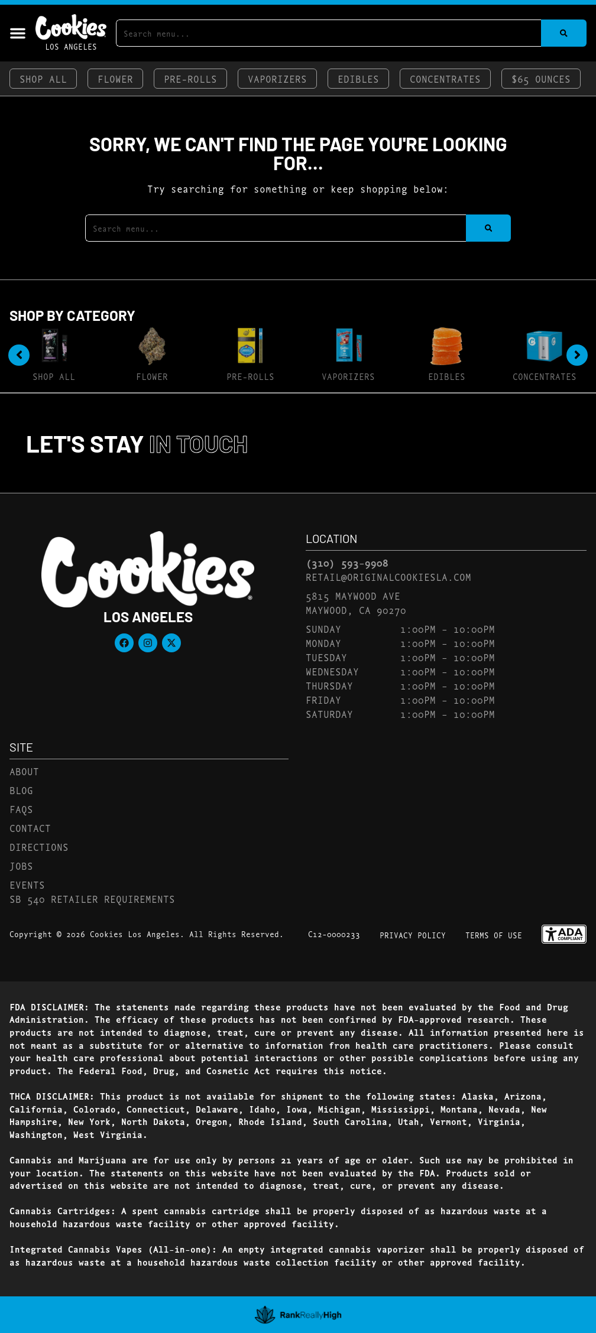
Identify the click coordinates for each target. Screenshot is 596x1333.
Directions (39, 846)
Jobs (21, 865)
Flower (115, 78)
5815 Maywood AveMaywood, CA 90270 (356, 602)
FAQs (21, 808)
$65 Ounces (541, 78)
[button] (17, 33)
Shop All (43, 78)
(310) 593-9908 (347, 562)
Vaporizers (277, 78)
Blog (21, 789)
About (24, 771)
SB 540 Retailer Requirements (92, 898)
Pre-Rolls (190, 78)
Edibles (358, 78)
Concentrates (445, 78)
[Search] (564, 33)
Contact (30, 827)
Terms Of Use (493, 934)
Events (27, 884)
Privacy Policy (413, 934)
